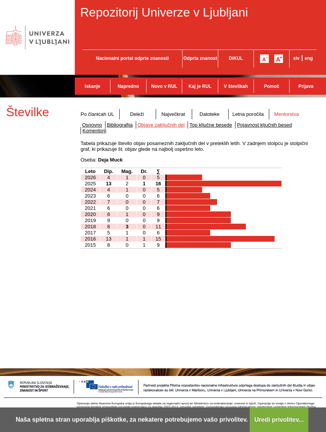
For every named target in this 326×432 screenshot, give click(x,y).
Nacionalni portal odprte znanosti (132, 58)
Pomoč (271, 86)
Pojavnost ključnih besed (264, 125)
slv (296, 58)
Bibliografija (120, 125)
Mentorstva (286, 114)
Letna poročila (248, 114)
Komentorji (94, 131)
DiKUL (236, 58)
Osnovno (92, 125)
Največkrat (173, 114)
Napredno (128, 86)
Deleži (137, 114)
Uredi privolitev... (279, 419)
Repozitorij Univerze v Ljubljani (164, 12)
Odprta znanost (200, 58)
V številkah (236, 86)
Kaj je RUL (199, 86)
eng (309, 58)
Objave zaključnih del (161, 125)
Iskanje (92, 86)
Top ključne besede (210, 125)
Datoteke (209, 114)
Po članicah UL (97, 114)
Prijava (305, 86)
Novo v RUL (164, 86)
